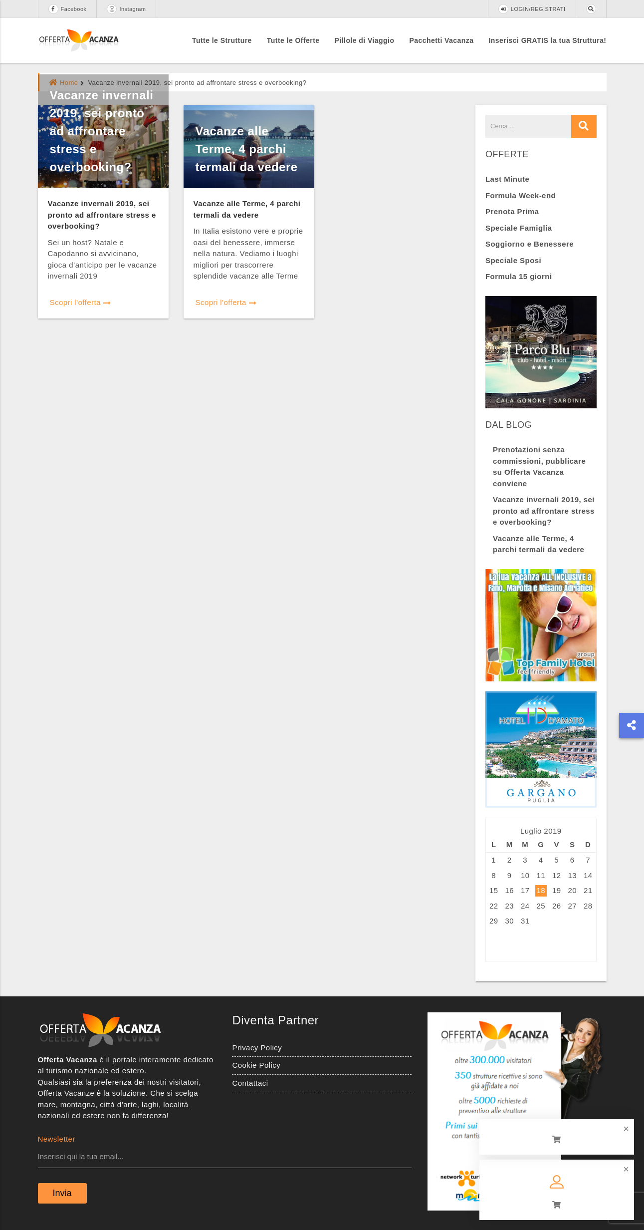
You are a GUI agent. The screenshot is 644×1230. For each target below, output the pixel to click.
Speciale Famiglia (518, 228)
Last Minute (507, 179)
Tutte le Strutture (222, 40)
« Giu (495, 944)
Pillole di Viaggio (365, 40)
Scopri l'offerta (80, 302)
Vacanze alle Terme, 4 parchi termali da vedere (247, 149)
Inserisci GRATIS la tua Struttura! (548, 40)
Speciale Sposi (513, 260)
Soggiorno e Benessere (529, 244)
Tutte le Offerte (293, 40)
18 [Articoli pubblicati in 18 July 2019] (540, 890)
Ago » (521, 944)
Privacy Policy (257, 1047)
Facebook (67, 9)
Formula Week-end (520, 195)
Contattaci (250, 1083)
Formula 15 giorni (518, 276)
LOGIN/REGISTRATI (532, 9)
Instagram (126, 9)
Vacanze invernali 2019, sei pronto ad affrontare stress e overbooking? (102, 131)
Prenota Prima (512, 211)
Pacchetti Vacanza (441, 40)
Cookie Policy (256, 1065)
